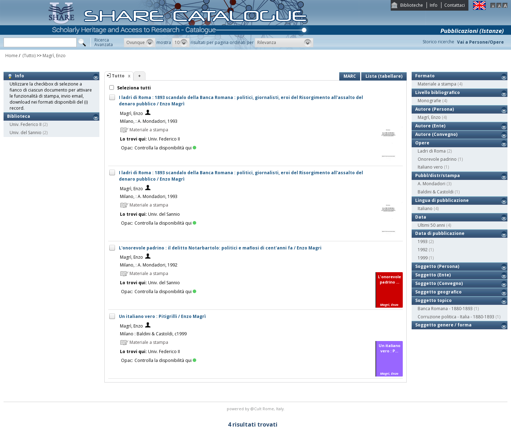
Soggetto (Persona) (437, 266)
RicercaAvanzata (103, 42)
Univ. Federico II (26, 124)
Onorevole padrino (437, 159)
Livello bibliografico (437, 92)
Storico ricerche (438, 42)
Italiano (425, 208)
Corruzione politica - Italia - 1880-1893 (456, 317)
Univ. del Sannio (26, 133)
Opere (422, 143)
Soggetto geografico (438, 292)
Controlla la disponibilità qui (165, 148)
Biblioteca (18, 116)
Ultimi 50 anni (431, 225)
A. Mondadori (431, 184)
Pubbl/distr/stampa (437, 175)
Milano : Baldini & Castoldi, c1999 (153, 334)
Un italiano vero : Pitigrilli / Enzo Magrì (162, 316)
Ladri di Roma (432, 151)
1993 (423, 241)
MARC (350, 76)
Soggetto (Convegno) (439, 283)
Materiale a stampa (437, 84)
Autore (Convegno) (436, 134)
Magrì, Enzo (54, 56)
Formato (425, 76)
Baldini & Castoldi (436, 192)
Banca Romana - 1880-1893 (445, 309)
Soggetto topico (433, 300)
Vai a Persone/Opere (480, 42)
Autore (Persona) (434, 109)
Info (434, 5)
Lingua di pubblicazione (442, 200)
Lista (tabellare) (384, 76)
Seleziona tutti (133, 88)
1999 (423, 258)
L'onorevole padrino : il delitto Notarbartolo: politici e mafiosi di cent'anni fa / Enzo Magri (220, 248)
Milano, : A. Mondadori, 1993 (148, 121)
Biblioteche (411, 5)
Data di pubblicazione (440, 233)
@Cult (256, 408)
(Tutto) (28, 56)
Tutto (118, 76)
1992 (423, 250)
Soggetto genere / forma (443, 325)
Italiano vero (430, 167)
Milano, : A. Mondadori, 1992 (148, 265)
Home (11, 56)
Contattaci (454, 5)
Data (420, 217)
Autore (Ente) (430, 126)
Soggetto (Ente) (433, 275)
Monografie (429, 101)
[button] (139, 42)
